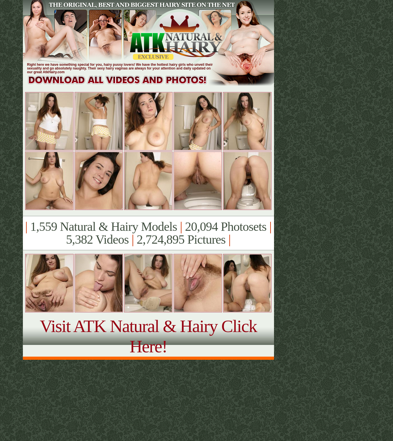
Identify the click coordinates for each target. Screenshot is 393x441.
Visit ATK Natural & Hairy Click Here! (148, 336)
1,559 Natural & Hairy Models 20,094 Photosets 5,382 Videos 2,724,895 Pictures (148, 233)
